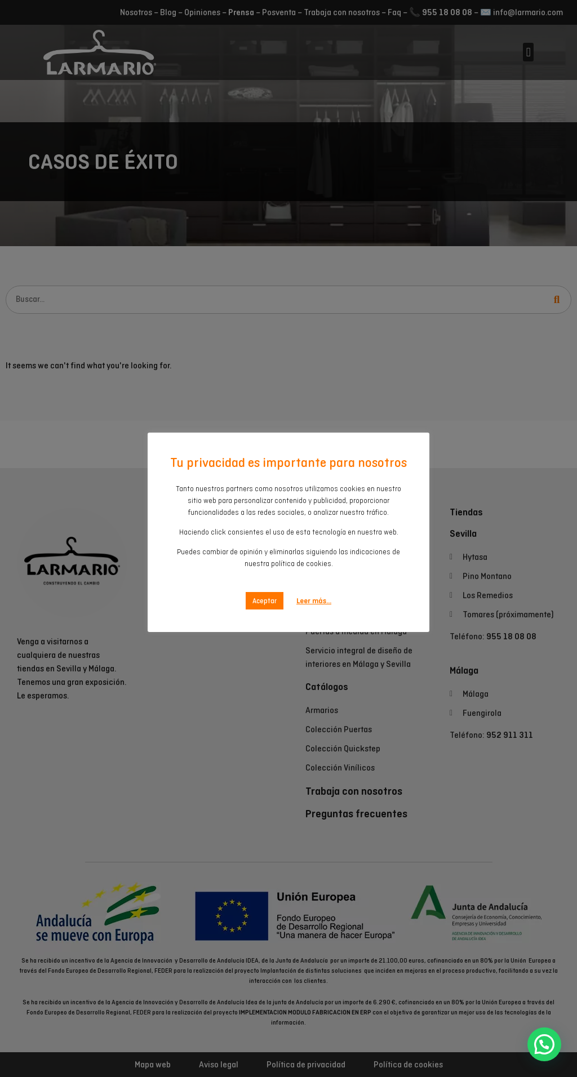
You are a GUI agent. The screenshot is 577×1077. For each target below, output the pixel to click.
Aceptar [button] (264, 601)
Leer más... (313, 601)
